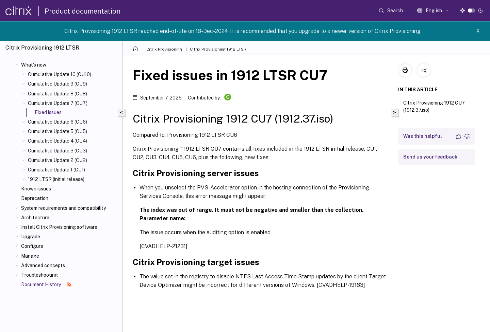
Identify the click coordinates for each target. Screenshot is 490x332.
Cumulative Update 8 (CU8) (57, 93)
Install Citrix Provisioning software (59, 227)
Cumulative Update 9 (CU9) (57, 84)
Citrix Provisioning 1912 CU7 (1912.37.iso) (434, 106)
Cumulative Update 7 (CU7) (57, 103)
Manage (30, 256)
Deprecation (34, 198)
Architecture (35, 217)
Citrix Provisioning (164, 49)
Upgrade (30, 236)
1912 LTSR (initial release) (56, 179)
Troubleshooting (39, 275)
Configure (32, 246)
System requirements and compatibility (63, 208)
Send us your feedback (430, 157)
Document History (46, 284)
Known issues (36, 188)
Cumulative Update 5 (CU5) (57, 131)
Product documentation (82, 11)
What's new (33, 65)
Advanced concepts (43, 265)
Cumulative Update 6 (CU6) (57, 122)
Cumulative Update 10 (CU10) (59, 74)
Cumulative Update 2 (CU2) (57, 160)
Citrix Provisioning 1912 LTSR (218, 49)
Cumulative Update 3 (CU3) (57, 150)
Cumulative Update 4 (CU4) (57, 141)
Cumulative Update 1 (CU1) (56, 169)
